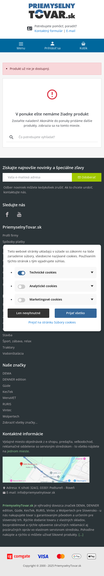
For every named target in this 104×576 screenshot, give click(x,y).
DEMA (7, 373)
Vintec (7, 410)
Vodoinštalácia (13, 353)
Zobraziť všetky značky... (20, 422)
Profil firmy (10, 235)
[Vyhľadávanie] (11, 137)
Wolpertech (11, 416)
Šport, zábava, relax (17, 341)
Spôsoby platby (14, 242)
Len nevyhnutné (28, 313)
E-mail (70, 31)
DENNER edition (14, 379)
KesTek (8, 392)
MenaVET (9, 398)
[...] (81, 535)
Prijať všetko (75, 313)
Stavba (7, 335)
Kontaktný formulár (49, 31)
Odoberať (87, 177)
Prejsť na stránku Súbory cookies (52, 322)
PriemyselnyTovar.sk (67, 566)
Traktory (9, 347)
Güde (6, 386)
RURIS (7, 404)
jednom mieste (18, 451)
